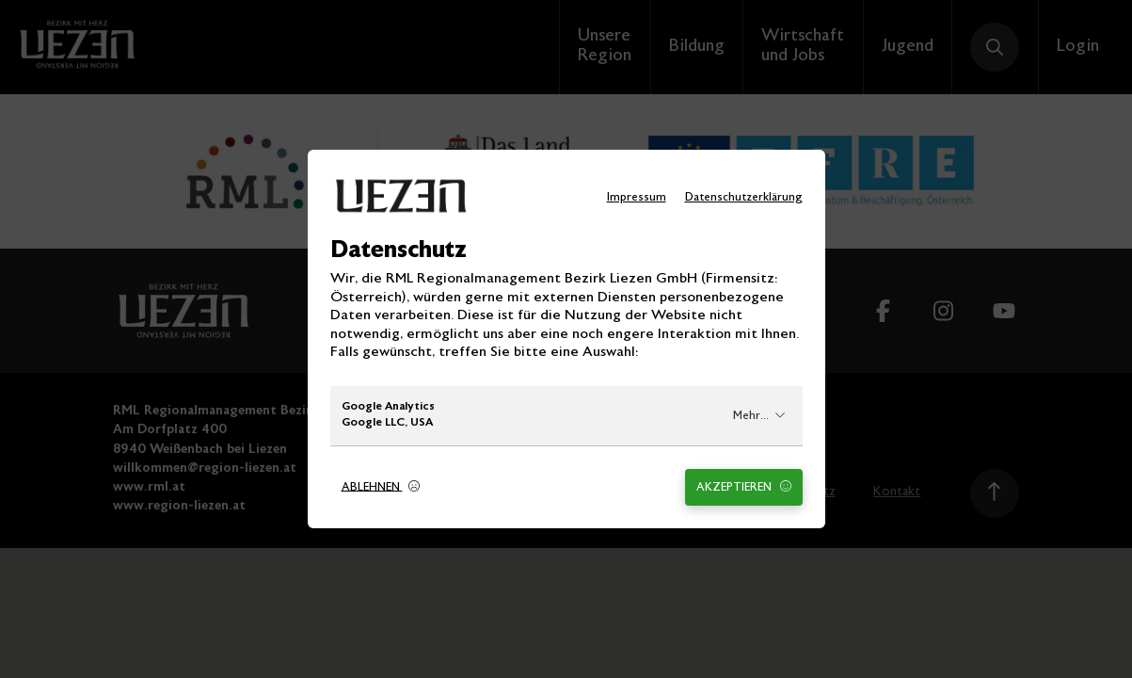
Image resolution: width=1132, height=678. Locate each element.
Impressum (636, 198)
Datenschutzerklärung (744, 198)
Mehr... (759, 416)
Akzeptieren (743, 487)
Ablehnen (381, 487)
